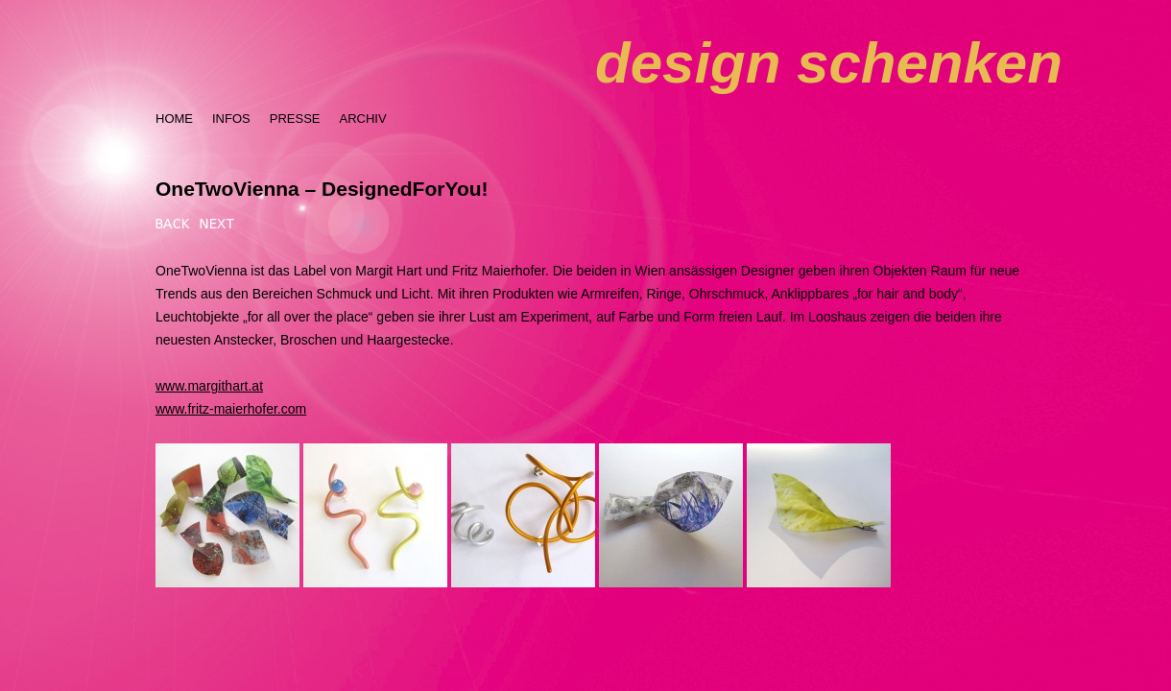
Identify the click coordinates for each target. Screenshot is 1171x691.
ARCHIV (362, 118)
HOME (174, 118)
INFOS (231, 118)
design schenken (829, 63)
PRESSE (295, 118)
